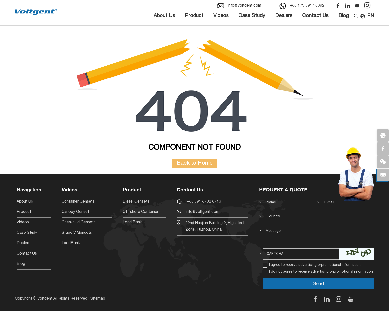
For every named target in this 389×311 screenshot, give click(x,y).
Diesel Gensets (136, 202)
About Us (164, 16)
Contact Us (315, 16)
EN (367, 16)
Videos (220, 16)
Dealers (283, 16)
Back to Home (195, 163)
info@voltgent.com (244, 6)
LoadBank (71, 243)
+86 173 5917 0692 (307, 6)
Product (194, 16)
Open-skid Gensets (79, 223)
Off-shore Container (140, 212)
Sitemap (97, 299)
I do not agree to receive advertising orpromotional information (321, 272)
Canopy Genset (75, 212)
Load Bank (132, 223)
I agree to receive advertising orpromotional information (315, 265)
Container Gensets (78, 202)
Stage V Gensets (77, 233)
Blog (343, 16)
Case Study (251, 16)
